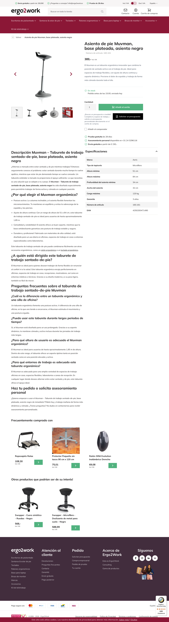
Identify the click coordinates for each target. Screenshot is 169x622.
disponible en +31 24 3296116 (112, 140)
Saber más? (124, 619)
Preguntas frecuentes (51, 565)
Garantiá (45, 572)
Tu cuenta (76, 568)
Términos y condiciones (127, 616)
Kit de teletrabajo (20, 29)
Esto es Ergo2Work (111, 561)
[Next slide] (71, 74)
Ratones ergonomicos (89, 20)
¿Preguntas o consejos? (59, 3)
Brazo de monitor (133, 20)
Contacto (45, 568)
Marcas (14, 580)
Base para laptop (112, 20)
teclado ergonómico (69, 250)
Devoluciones (47, 561)
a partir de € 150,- (102, 144)
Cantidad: (88, 102)
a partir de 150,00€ (31, 3)
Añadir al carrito (121, 107)
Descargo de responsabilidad (86, 616)
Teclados (71, 20)
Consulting (107, 565)
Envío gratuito (47, 576)
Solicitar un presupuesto (128, 116)
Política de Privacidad (108, 616)
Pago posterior (48, 580)
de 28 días (100, 136)
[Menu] (165, 597)
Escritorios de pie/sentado (23, 20)
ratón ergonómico (48, 250)
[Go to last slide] (15, 74)
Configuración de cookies (148, 616)
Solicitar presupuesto (81, 557)
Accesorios (151, 20)
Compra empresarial (80, 560)
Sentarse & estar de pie (50, 20)
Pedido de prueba (79, 564)
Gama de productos (111, 568)
